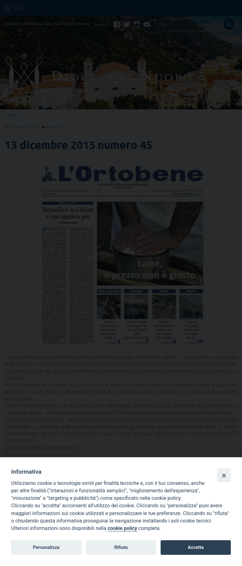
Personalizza (46, 547)
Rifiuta (121, 547)
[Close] (224, 475)
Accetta (196, 547)
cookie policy (122, 528)
